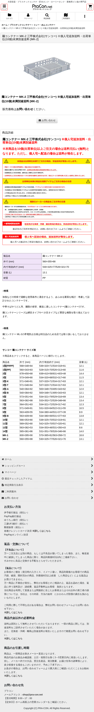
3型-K (6, 381)
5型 (4, 396)
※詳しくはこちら (41, 531)
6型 (4, 400)
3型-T (5, 385)
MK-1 (5, 435)
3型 (4, 377)
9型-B (6, 416)
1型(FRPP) (8, 366)
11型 (5, 423)
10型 (5, 420)
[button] (4, 7)
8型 (4, 408)
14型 (5, 431)
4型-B (6, 392)
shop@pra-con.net (32, 694)
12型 (5, 427)
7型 (4, 404)
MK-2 (5, 439)
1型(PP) (7, 369)
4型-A (6, 389)
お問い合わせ (24, 109)
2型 (4, 373)
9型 (4, 412)
